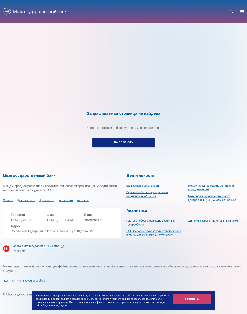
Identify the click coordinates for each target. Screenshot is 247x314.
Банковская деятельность (143, 185)
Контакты (83, 200)
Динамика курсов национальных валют (213, 220)
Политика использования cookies (24, 280)
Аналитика (66, 200)
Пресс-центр (47, 200)
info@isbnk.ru (93, 220)
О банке (8, 200)
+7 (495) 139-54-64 (60, 220)
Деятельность (26, 200)
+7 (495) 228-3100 (23, 220)
